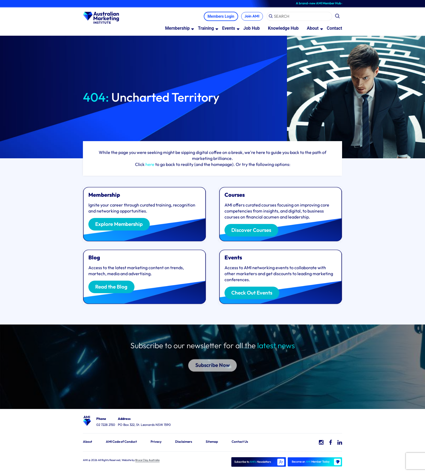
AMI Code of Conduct (121, 441)
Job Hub (251, 28)
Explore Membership (119, 224)
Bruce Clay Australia (147, 460)
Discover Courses (251, 230)
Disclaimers (183, 441)
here (149, 164)
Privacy (156, 441)
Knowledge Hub (283, 28)
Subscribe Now (212, 356)
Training (206, 28)
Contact (334, 28)
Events (228, 28)
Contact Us (240, 441)
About (313, 28)
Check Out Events (252, 293)
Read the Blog (111, 287)
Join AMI (251, 16)
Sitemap (212, 441)
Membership (177, 28)
